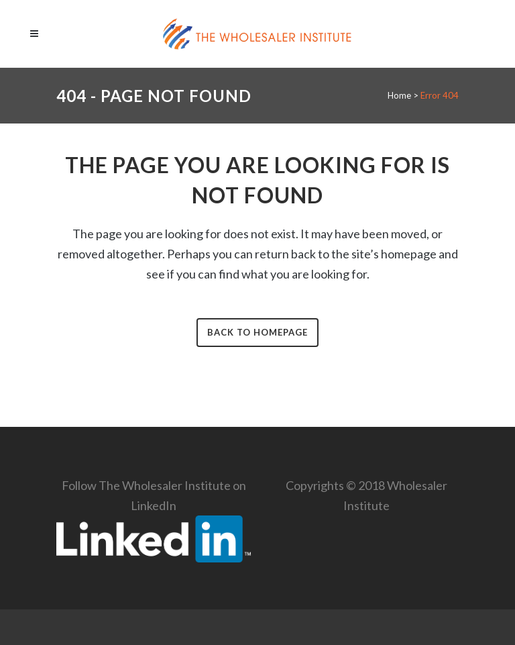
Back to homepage (257, 332)
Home (399, 95)
